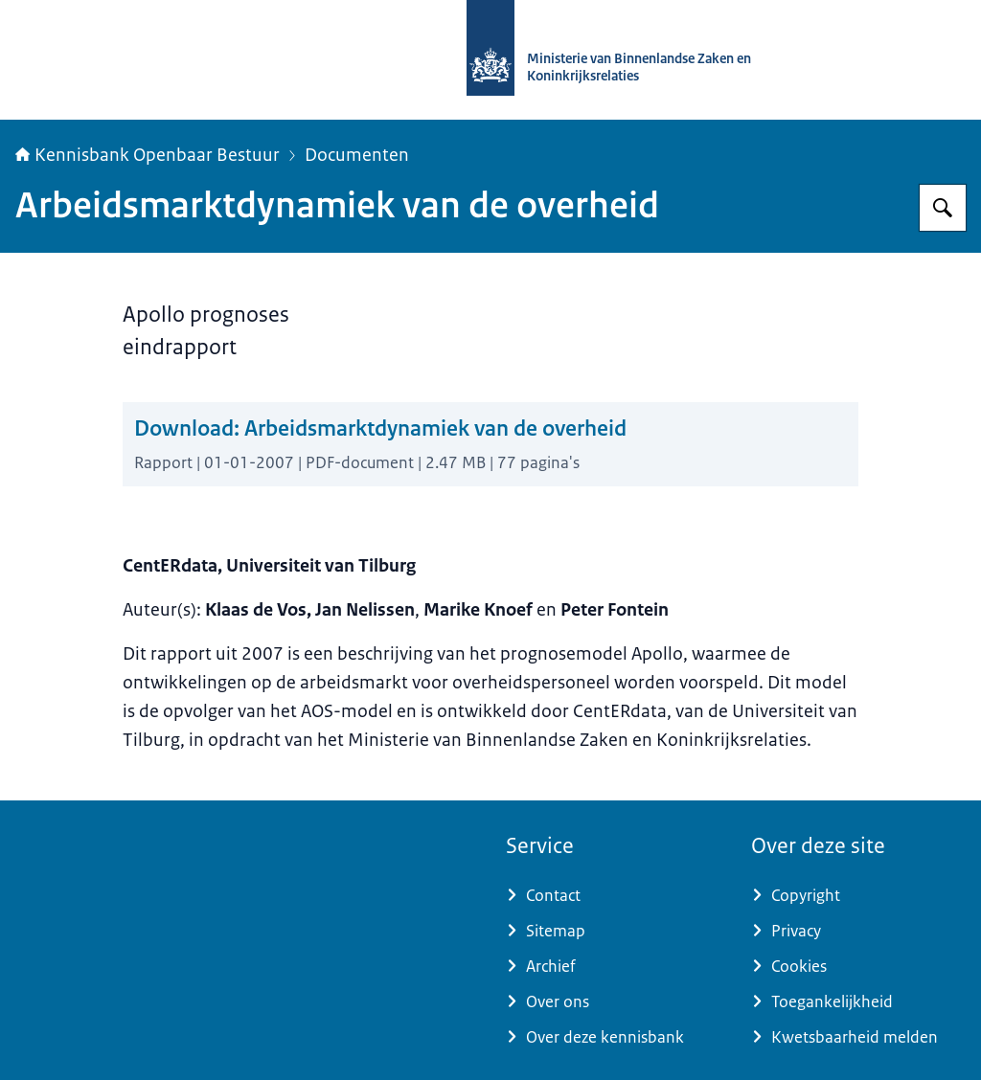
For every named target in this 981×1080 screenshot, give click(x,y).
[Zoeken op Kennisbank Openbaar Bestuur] (943, 208)
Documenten (357, 155)
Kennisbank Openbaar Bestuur (147, 155)
